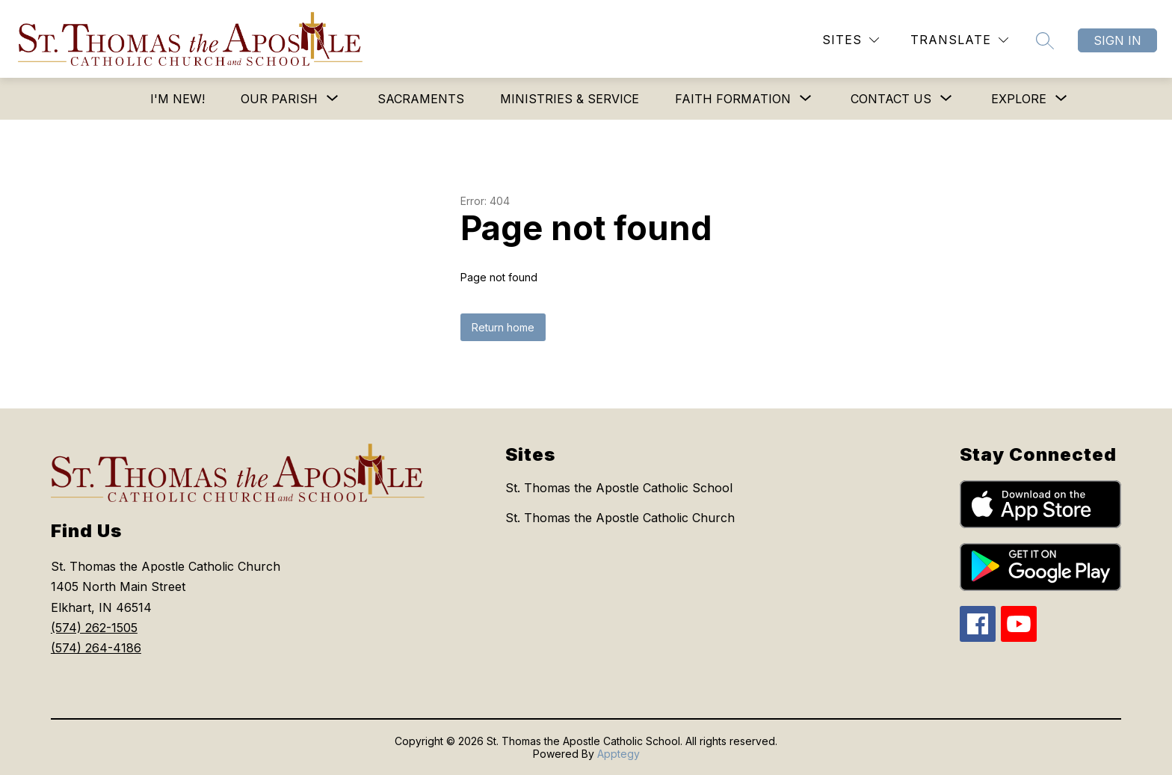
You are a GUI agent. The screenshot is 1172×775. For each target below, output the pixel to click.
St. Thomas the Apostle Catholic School (618, 487)
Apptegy (618, 753)
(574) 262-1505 (94, 627)
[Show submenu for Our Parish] (279, 99)
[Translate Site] (959, 40)
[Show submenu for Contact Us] (891, 99)
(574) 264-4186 (96, 647)
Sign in (1117, 40)
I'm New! (177, 98)
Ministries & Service (569, 98)
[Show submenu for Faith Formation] (733, 99)
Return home (503, 327)
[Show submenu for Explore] (1018, 99)
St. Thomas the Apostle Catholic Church (620, 517)
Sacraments (420, 98)
